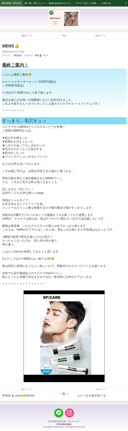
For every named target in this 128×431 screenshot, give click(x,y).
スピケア (28, 55)
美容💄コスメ (41, 55)
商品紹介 (18, 55)
